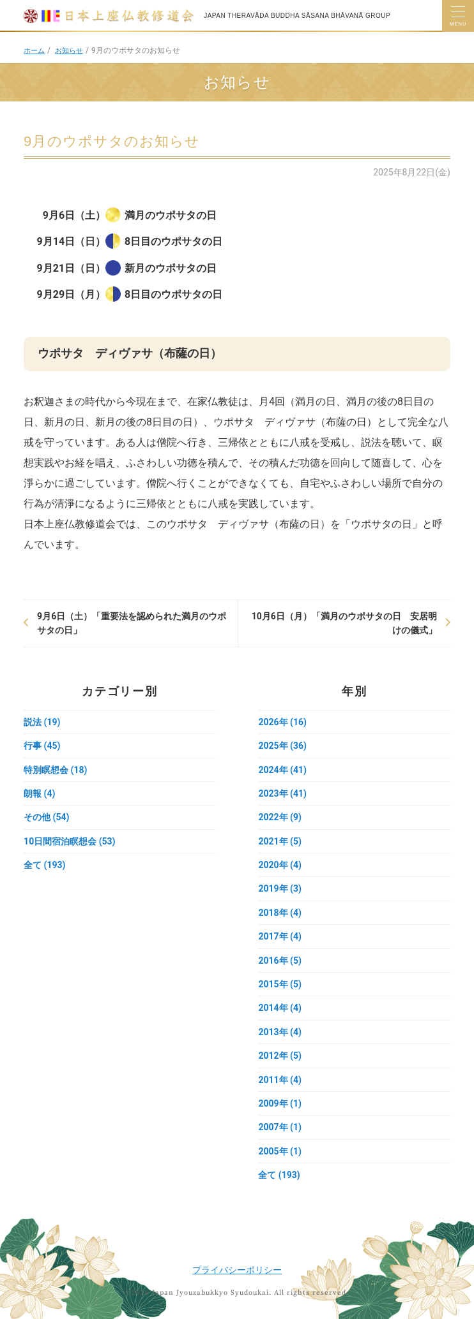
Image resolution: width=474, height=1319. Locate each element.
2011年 (279, 1080)
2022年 (279, 817)
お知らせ (72, 50)
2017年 (279, 936)
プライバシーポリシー (237, 1270)
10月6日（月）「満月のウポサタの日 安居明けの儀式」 (344, 623)
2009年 (279, 1103)
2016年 (279, 960)
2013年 (279, 1032)
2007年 (279, 1127)
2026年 (282, 722)
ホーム (35, 50)
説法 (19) (42, 722)
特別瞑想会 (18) (55, 770)
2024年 (282, 770)
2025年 (282, 746)
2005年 (279, 1151)
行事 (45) (42, 746)
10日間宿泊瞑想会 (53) (69, 841)
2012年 (279, 1055)
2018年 (279, 913)
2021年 (279, 841)
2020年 (279, 865)
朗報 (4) (39, 793)
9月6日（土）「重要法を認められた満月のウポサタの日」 (131, 623)
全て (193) (44, 865)
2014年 (279, 1008)
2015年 (279, 984)
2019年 (279, 888)
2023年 (282, 793)
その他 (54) (46, 817)
